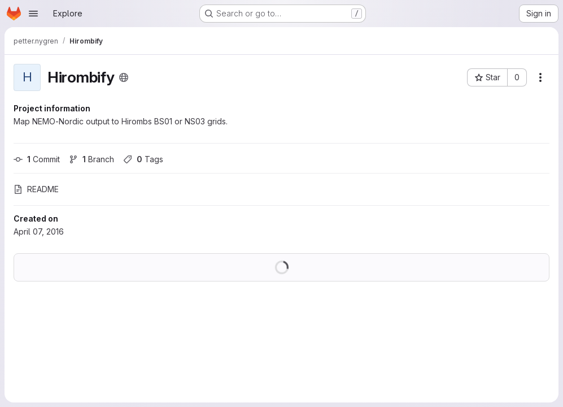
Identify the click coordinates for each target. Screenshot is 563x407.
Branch (91, 159)
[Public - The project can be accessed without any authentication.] (123, 77)
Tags (143, 159)
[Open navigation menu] (33, 14)
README (36, 189)
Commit (37, 159)
